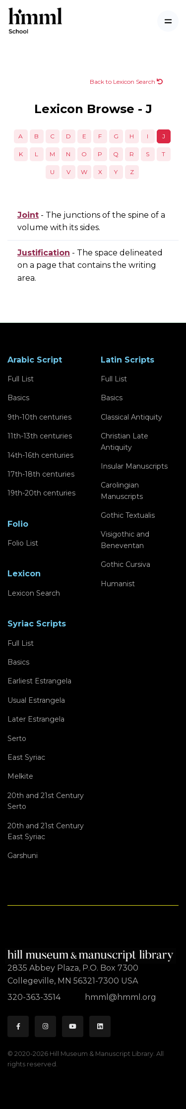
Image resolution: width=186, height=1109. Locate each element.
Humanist (118, 583)
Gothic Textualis (128, 515)
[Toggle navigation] (168, 21)
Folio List (22, 543)
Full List (20, 378)
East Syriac (26, 757)
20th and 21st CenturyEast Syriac (45, 831)
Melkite (20, 776)
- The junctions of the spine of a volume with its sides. (91, 221)
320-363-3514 (34, 997)
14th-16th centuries (40, 455)
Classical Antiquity (131, 417)
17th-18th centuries (40, 474)
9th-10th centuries (39, 417)
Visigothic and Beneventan (125, 540)
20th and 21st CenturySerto (45, 801)
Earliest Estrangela (39, 681)
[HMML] (91, 951)
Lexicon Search (33, 593)
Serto (16, 738)
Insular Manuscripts (134, 466)
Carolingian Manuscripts (122, 490)
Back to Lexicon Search (126, 81)
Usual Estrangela (36, 700)
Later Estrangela (35, 719)
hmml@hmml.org (120, 997)
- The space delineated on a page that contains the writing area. (90, 265)
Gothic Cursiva (125, 564)
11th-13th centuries (39, 435)
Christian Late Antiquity (124, 441)
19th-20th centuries (41, 493)
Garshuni (22, 855)
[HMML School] (35, 21)
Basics (18, 397)
